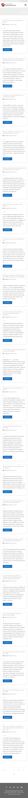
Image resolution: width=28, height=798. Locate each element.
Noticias (14, 24)
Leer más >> (7, 49)
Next (14, 774)
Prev (4, 770)
